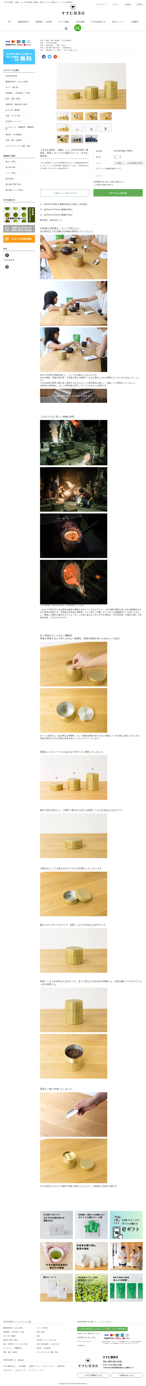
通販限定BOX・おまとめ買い (17, 82)
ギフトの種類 (63, 22)
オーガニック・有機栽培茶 (12, 1348)
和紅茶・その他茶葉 (14, 135)
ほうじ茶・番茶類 (13, 110)
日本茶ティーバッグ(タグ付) (46, 1340)
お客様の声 (61, 1366)
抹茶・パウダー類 (13, 116)
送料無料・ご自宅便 (43, 22)
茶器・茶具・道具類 (52, 40)
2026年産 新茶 (11, 76)
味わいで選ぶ (11, 162)
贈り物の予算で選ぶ (53, 48)
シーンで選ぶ (11, 173)
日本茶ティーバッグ (14, 121)
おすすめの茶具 (51, 43)
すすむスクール (20, 1370)
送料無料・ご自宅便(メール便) (18, 93)
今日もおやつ (7, 1370)
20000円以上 (67, 48)
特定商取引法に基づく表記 (86, 1337)
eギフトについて (48, 1366)
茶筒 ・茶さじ (61, 45)
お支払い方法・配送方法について (88, 1333)
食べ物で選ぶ (11, 167)
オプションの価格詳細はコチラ (108, 168)
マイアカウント (101, 4)
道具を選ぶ (50, 45)
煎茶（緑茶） (41, 1332)
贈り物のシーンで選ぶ (53, 50)
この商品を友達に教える (103, 185)
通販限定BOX (23, 22)
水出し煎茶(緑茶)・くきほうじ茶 (48, 1344)
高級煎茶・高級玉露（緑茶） (17, 104)
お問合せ (140, 4)
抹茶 (38, 1336)
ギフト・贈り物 (12, 87)
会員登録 (128, 4)
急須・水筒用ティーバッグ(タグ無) (15, 1344)
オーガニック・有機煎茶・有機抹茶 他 (20, 128)
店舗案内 (135, 22)
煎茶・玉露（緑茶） (14, 99)
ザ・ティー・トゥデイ (36, 1370)
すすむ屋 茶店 (8, 260)
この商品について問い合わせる (64, 193)
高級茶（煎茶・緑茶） (11, 1340)
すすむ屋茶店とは (98, 22)
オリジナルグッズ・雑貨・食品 (18, 146)
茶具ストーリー (118, 22)
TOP (9, 22)
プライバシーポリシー (84, 1341)
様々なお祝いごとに (71, 50)
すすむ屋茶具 (66, 40)
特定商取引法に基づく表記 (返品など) (108, 182)
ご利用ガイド (81, 1345)
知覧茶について (34, 1366)
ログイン (116, 4)
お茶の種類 (80, 22)
